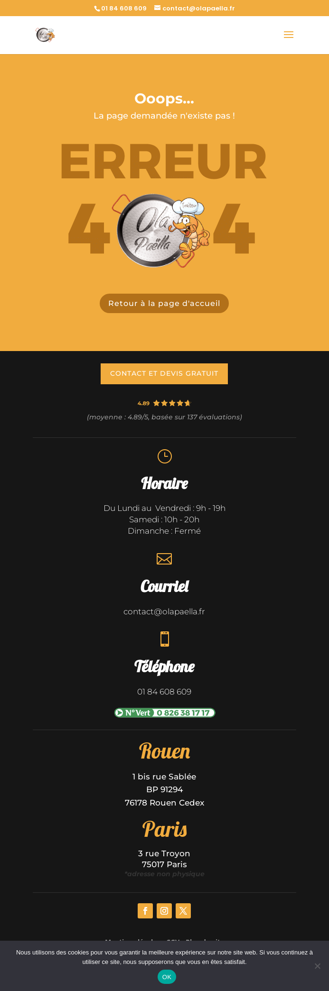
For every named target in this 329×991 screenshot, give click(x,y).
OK (166, 977)
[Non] (317, 966)
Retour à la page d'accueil (164, 303)
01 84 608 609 (124, 8)
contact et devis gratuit (164, 373)
